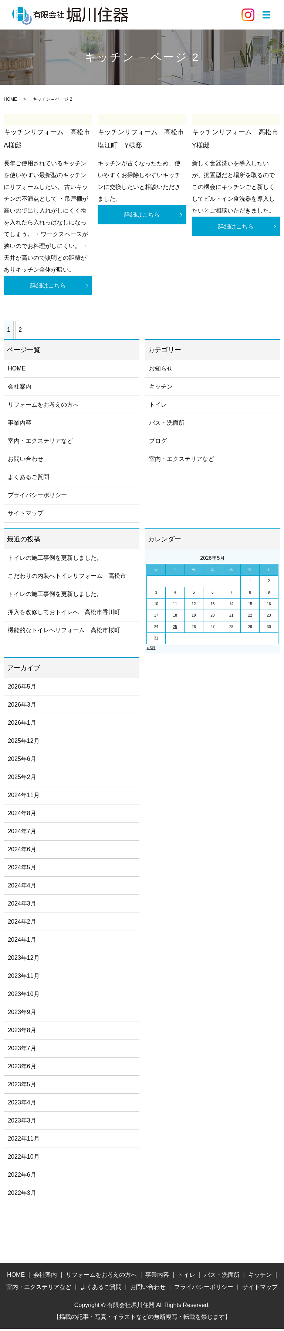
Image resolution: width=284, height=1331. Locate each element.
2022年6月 (22, 1177)
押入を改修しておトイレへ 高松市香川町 (64, 614)
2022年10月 (23, 1159)
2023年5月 (22, 1086)
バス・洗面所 (167, 425)
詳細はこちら (48, 286)
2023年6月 (22, 1068)
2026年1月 (22, 725)
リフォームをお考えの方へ (43, 407)
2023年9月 (22, 1014)
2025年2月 (22, 779)
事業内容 (19, 425)
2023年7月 (22, 1050)
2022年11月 (23, 1141)
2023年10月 (23, 996)
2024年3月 (22, 906)
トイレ (158, 407)
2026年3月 (22, 707)
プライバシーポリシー (37, 497)
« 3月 (150, 650)
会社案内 (19, 389)
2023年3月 (22, 1123)
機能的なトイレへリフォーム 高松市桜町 (64, 632)
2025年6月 (22, 761)
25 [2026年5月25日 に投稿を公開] (175, 629)
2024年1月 (22, 942)
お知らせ (161, 371)
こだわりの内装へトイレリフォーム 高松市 (67, 578)
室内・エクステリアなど (40, 443)
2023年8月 (22, 1032)
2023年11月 (23, 978)
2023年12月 (23, 960)
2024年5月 (22, 869)
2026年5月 (22, 689)
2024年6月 (22, 851)
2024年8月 (22, 815)
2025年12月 (23, 743)
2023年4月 (22, 1104)
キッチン (161, 389)
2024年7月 (22, 833)
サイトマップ (25, 515)
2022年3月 (22, 1195)
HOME (10, 99)
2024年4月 (22, 888)
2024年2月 (22, 924)
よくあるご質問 (28, 479)
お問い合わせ (25, 461)
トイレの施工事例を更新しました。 (55, 560)
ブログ (158, 443)
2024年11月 (23, 797)
